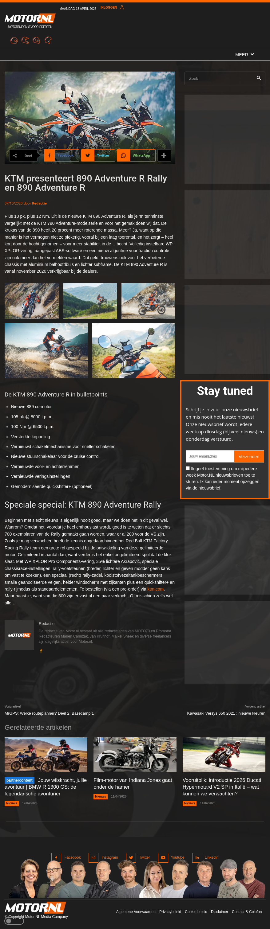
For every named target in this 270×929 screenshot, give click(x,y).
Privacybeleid (170, 910)
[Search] (258, 78)
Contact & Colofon (247, 910)
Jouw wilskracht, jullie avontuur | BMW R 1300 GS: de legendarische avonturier (45, 786)
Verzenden (249, 456)
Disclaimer (219, 910)
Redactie (39, 203)
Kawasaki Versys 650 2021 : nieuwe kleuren (226, 713)
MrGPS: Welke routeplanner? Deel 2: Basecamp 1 (49, 713)
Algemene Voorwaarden (136, 910)
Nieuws (11, 802)
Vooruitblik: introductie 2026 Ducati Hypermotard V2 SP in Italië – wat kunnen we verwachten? (220, 786)
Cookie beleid (196, 910)
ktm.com (155, 589)
